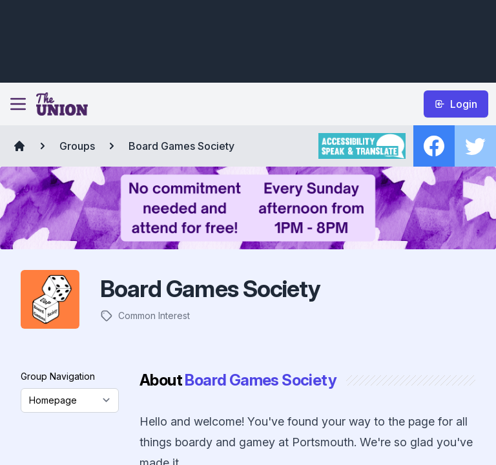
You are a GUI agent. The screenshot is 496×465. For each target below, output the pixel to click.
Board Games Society (181, 146)
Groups (77, 146)
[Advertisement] (245, 39)
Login (456, 104)
